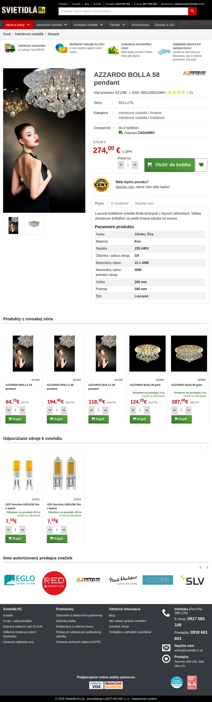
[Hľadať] (192, 11)
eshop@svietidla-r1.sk (189, 650)
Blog (87, 4)
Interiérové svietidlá (29, 34)
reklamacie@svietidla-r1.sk (182, 4)
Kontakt (97, 4)
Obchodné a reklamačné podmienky (79, 615)
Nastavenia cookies (144, 698)
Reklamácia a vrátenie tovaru (74, 626)
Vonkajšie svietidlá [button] (89, 25)
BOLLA (126, 103)
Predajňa (63, 4)
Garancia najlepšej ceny (18, 642)
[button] (201, 328)
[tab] (99, 203)
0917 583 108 (145, 4)
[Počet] (128, 165)
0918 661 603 (117, 4)
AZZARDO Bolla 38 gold (144, 384)
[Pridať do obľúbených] (201, 165)
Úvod (7, 34)
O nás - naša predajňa (17, 621)
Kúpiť (15, 419)
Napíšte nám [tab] (144, 203)
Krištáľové (157, 118)
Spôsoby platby (66, 621)
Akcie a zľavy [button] (18, 25)
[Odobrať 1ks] (121, 165)
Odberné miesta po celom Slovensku (19, 634)
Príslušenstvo (141, 25)
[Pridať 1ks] (135, 165)
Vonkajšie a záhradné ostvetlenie (130, 632)
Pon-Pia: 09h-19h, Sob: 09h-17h (190, 664)
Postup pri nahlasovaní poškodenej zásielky (78, 634)
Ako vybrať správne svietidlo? (128, 621)
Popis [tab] (99, 203)
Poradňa (76, 4)
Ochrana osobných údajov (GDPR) (78, 642)
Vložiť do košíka (169, 164)
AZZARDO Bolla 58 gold (185, 384)
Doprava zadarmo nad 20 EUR (22, 626)
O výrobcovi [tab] (119, 203)
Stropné (53, 34)
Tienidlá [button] (118, 25)
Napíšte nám (125, 187)
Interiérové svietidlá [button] (52, 25)
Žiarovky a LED (165, 25)
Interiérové (133, 113)
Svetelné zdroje (119, 626)
